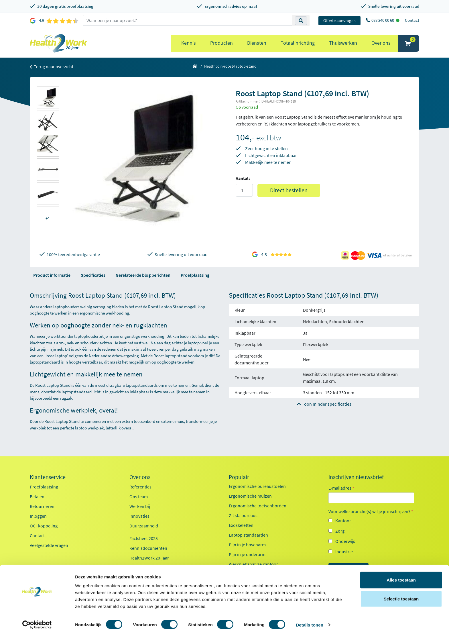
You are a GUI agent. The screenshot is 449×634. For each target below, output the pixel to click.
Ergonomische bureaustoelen (257, 486)
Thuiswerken (343, 43)
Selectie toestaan (401, 596)
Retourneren (42, 506)
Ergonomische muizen (250, 496)
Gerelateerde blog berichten (143, 275)
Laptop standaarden (248, 535)
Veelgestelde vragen (49, 545)
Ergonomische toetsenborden (257, 506)
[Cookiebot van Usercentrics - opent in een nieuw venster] (37, 623)
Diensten (256, 43)
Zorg (339, 531)
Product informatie (51, 275)
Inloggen (38, 516)
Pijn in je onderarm (247, 554)
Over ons (381, 43)
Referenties (140, 487)
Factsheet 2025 (143, 538)
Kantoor (343, 520)
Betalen (37, 496)
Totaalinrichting (298, 43)
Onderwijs (345, 541)
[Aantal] (244, 190)
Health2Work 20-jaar (149, 558)
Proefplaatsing (195, 275)
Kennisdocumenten (148, 548)
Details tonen (309, 622)
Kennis (188, 43)
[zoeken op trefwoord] (188, 20)
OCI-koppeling (44, 526)
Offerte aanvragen (339, 20)
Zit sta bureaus (243, 515)
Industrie (344, 551)
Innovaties (139, 516)
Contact (412, 20)
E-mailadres (341, 488)
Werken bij (139, 506)
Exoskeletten (241, 525)
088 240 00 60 (383, 20)
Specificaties (93, 275)
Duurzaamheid (143, 526)
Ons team (138, 496)
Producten (221, 43)
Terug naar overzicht (51, 66)
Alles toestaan (401, 577)
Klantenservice (48, 477)
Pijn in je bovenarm (247, 544)
